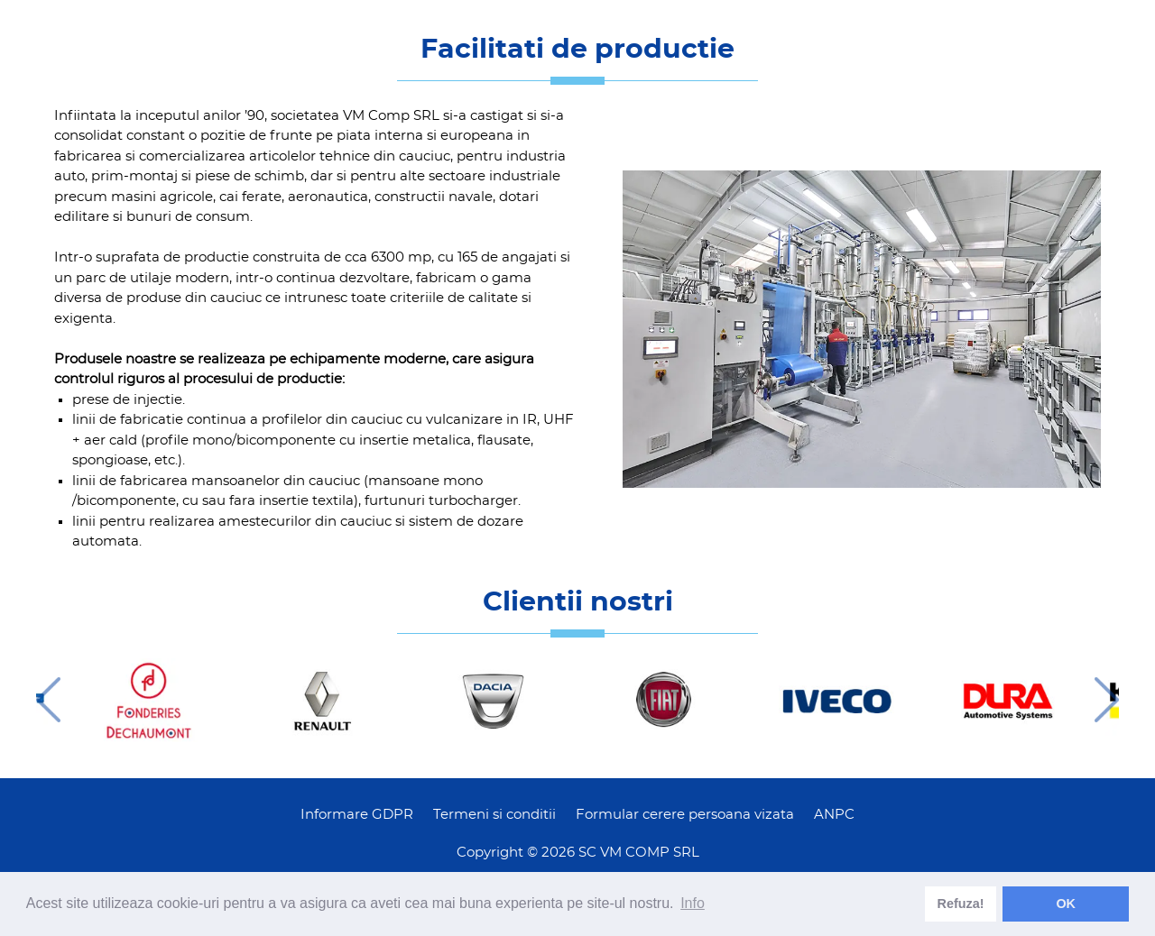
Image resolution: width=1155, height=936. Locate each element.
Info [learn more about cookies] (692, 903)
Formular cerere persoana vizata (685, 814)
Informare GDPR (356, 814)
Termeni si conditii (494, 814)
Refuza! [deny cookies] (961, 903)
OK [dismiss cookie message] (1066, 903)
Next (1107, 699)
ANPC (834, 814)
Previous (48, 699)
